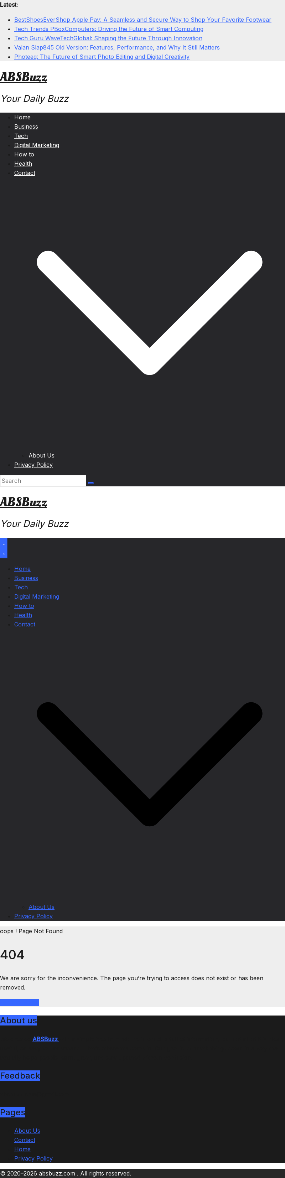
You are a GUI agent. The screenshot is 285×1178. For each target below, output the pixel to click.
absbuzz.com (58, 1173)
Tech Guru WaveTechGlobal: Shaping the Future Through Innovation (108, 38)
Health (23, 163)
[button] (149, 446)
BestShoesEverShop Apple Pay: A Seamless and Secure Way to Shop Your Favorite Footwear (142, 19)
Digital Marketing (36, 145)
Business (26, 126)
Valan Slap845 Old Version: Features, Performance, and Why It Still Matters (117, 47)
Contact (24, 172)
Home (22, 117)
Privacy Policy (33, 464)
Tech (21, 135)
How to (24, 154)
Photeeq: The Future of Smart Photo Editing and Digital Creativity (102, 56)
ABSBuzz (23, 77)
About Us (41, 455)
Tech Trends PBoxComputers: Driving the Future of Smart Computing (108, 28)
